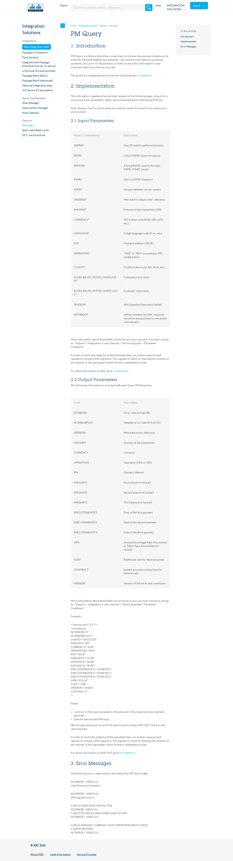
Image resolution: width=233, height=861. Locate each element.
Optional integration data (37, 85)
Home (73, 26)
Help (158, 5)
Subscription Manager (35, 107)
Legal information (60, 854)
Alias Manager (30, 102)
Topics (64, 5)
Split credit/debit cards (35, 130)
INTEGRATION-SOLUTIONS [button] (176, 7)
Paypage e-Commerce (35, 52)
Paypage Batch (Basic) (35, 75)
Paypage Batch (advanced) (37, 80)
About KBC (37, 854)
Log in (197, 5)
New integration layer (36, 46)
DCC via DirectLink (33, 135)
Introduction (187, 36)
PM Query (28, 125)
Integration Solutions (88, 26)
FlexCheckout (30, 57)
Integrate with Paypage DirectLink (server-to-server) (39, 64)
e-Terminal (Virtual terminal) (38, 70)
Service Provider (87, 854)
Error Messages (188, 46)
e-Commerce (143, 75)
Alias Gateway (30, 112)
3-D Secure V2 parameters (37, 90)
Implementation (189, 41)
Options (103, 26)
